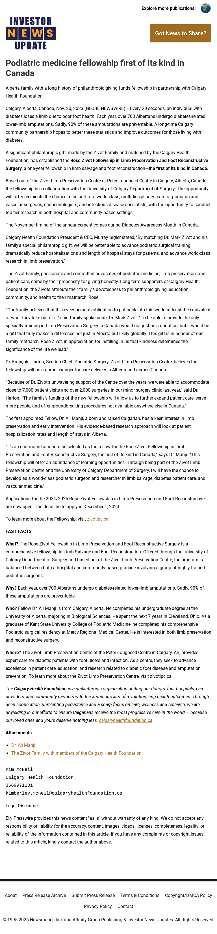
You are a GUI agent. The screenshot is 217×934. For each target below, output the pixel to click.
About (11, 895)
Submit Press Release (93, 895)
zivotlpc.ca (97, 519)
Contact (125, 906)
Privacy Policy (98, 906)
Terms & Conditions (139, 895)
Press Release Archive (44, 895)
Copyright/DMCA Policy (188, 895)
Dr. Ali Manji (23, 745)
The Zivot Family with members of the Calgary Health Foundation (76, 753)
